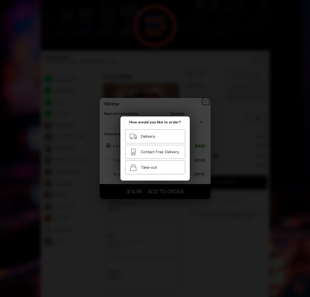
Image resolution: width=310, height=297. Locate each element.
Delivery (142, 136)
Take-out (143, 167)
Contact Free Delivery (154, 152)
